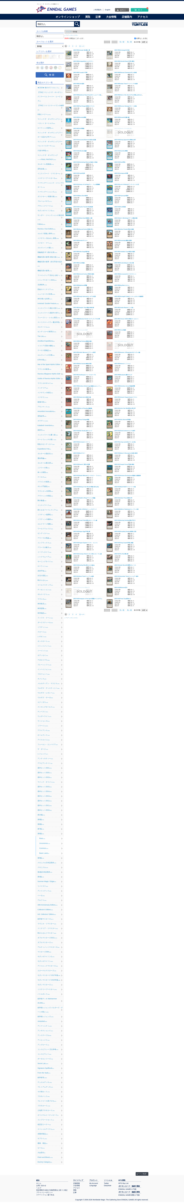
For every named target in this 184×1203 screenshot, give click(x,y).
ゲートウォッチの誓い (47, 439)
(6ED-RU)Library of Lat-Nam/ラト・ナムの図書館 (86, 184)
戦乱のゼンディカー (46, 444)
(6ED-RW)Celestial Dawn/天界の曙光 (124, 61)
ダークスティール (45, 622)
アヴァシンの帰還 (45, 496)
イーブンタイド (44, 552)
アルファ (42, 900)
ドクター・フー (45, 243)
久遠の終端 (43, 150)
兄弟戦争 (42, 285)
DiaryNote (107, 1185)
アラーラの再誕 (44, 538)
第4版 (41, 877)
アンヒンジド (44, 1040)
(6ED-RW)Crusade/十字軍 (80, 72)
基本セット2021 (45, 768)
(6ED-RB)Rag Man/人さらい (121, 285)
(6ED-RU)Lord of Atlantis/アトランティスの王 (126, 184)
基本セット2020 (45, 772)
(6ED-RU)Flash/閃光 (119, 162)
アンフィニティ (45, 1026)
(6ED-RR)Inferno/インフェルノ (122, 363)
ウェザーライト (44, 716)
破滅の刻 (42, 402)
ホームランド (44, 735)
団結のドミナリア (45, 289)
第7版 (41, 829)
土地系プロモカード (46, 1110)
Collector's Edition (45, 909)
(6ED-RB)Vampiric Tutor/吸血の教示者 (83, 307)
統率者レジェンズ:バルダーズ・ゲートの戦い (50, 1010)
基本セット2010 (45, 810)
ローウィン (43, 566)
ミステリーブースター (47, 989)
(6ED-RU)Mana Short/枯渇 (80, 195)
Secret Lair (43, 1063)
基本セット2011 (45, 805)
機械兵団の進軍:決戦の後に (49, 257)
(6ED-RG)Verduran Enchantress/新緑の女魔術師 (127, 475)
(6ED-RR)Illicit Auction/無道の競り (82, 363)
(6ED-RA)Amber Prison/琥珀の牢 (123, 498)
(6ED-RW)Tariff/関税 (78, 128)
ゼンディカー (44, 533)
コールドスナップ (45, 585)
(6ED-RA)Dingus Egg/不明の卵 (81, 531)
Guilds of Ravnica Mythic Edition (50, 378)
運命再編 (42, 458)
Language (93, 1185)
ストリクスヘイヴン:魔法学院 (50, 322)
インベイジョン (44, 669)
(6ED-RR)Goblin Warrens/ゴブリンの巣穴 (84, 352)
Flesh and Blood (45, 1157)
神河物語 (42, 613)
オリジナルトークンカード (48, 1115)
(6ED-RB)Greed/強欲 (79, 263)
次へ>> (81, 46)
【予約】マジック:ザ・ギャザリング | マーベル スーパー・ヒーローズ (50, 96)
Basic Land (44, 853)
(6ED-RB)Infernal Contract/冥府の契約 (83, 274)
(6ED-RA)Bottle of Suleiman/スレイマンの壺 (126, 509)
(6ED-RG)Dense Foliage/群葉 (81, 419)
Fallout (41, 224)
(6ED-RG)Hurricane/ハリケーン (81, 442)
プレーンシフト (44, 665)
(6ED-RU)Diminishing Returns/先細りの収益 (85, 162)
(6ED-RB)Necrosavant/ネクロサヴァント (125, 274)
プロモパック (44, 1096)
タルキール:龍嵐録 (46, 164)
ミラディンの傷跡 (45, 519)
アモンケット (44, 407)
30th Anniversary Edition (48, 905)
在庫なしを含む (142, 38)
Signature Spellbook (46, 1068)
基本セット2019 (45, 777)
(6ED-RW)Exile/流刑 (78, 83)
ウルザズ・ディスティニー (48, 688)
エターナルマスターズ (47, 970)
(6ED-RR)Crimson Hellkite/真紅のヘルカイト (126, 318)
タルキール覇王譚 (45, 463)
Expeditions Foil (44, 449)
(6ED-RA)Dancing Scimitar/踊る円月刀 (124, 520)
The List (42, 336)
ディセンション (44, 590)
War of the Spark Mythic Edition (50, 364)
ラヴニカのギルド (45, 383)
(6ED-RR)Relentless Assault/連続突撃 (124, 386)
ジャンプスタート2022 (47, 280)
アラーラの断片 (44, 547)
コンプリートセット (46, 1120)
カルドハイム (44, 327)
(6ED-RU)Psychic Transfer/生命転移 (83, 206)
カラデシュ (43, 421)
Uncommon (44, 843)
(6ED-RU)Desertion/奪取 (121, 151)
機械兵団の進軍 (45, 271)
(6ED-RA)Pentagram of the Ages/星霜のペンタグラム (87, 598)
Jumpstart (42, 1021)
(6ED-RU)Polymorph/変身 (121, 195)
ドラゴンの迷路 (44, 482)
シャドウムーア (44, 557)
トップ (68, 32)
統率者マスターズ (45, 919)
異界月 (41, 430)
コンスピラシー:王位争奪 (48, 1049)
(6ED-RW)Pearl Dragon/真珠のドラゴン (84, 106)
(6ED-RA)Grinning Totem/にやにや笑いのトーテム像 (87, 554)
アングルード (43, 1045)
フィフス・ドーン (45, 618)
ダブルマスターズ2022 (47, 938)
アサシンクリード (45, 206)
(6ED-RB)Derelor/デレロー (80, 240)
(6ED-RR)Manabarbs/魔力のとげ (123, 374)
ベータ (41, 895)
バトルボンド (44, 994)
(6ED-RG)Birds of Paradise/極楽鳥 (82, 408)
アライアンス (44, 730)
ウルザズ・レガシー (46, 693)
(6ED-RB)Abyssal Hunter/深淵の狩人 (83, 229)
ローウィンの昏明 (45, 128)
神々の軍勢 (43, 472)
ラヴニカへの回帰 (45, 491)
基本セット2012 (45, 801)
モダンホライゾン (45, 961)
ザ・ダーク (43, 749)
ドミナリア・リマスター (48, 928)
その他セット (44, 1092)
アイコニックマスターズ (48, 966)
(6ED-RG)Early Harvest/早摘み (122, 419)
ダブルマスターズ (45, 942)
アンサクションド (45, 1031)
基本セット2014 (45, 791)
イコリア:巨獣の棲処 (46, 346)
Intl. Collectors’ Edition (47, 914)
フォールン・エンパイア (48, 744)
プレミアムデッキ (45, 1087)
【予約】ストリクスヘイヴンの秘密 (51, 107)
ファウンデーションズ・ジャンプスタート (51, 185)
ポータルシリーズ (45, 1059)
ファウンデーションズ (47, 192)
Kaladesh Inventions (46, 425)
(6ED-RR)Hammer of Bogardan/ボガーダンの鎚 (127, 352)
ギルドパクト (44, 594)
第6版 (41, 833)
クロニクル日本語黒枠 (47, 863)
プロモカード (44, 1106)
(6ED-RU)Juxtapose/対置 (121, 173)
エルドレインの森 (45, 248)
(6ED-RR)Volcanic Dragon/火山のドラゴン (125, 397)
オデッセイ (43, 655)
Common (43, 848)
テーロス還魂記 (44, 350)
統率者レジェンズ (45, 1016)
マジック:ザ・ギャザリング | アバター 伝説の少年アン (50, 135)
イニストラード (44, 505)
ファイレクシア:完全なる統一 (50, 275)
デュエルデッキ (45, 1082)
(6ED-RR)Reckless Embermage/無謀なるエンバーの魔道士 (89, 386)
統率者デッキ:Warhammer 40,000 (47, 1001)
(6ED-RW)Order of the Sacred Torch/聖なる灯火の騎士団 (129, 95)
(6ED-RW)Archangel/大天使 (121, 50)
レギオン (42, 636)
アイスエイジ (44, 740)
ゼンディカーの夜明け (47, 332)
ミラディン (43, 627)
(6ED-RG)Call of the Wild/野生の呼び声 (124, 408)
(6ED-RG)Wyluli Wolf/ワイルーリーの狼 (125, 486)
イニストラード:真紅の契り (49, 308)
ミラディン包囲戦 (45, 514)
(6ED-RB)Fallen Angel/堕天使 (81, 251)
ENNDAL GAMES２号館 (127, 1189)
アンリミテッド (44, 891)
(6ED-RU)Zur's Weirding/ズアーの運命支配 (125, 218)
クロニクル (43, 867)
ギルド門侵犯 (44, 486)
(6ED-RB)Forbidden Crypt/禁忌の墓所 (124, 251)
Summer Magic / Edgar (47, 881)
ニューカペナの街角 (46, 294)
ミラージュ (43, 726)
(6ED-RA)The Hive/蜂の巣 (121, 554)
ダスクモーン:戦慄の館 (47, 196)
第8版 (41, 824)
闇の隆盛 (42, 500)
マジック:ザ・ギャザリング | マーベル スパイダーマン (50, 144)
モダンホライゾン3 (46, 210)
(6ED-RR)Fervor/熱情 (120, 330)
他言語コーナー (44, 1124)
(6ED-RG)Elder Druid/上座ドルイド (82, 430)
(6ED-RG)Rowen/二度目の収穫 (81, 464)
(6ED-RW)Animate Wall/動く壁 (81, 50)
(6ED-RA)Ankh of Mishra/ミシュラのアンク (85, 509)
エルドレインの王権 (46, 355)
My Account (93, 1183)
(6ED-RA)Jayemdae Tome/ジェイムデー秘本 (126, 576)
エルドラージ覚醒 (45, 524)
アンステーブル (44, 1035)
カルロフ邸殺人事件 (46, 233)
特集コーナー (44, 114)
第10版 (41, 815)
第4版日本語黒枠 (45, 872)
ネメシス (42, 679)
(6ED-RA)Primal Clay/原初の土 (122, 598)
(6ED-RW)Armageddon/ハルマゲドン (83, 61)
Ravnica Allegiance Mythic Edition (50, 374)
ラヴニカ (42, 599)
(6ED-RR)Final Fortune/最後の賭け (82, 341)
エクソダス (43, 702)
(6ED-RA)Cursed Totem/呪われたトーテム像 (85, 520)
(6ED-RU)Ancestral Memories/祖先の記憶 (84, 139)
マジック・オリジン (46, 782)
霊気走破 (42, 169)
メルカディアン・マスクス (48, 683)
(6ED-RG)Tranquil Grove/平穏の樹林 (124, 464)
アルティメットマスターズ (48, 947)
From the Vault (44, 1073)
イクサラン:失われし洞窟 (48, 238)
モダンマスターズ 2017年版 (49, 975)
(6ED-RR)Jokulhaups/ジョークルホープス (84, 374)
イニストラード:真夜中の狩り (50, 313)
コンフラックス (44, 543)
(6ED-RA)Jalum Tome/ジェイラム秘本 (83, 576)
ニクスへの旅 (44, 468)
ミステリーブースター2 (47, 178)
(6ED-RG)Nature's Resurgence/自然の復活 (126, 453)
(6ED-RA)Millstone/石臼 (120, 587)
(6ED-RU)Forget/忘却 (79, 173)
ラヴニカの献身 (44, 369)
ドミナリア (43, 388)
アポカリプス (44, 660)
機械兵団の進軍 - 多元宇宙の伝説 (50, 264)
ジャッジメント (44, 646)
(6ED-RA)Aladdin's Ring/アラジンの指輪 (84, 498)
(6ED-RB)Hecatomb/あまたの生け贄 (124, 263)
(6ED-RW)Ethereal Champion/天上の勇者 (125, 72)
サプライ (42, 1138)
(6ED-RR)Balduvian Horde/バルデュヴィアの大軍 (86, 318)
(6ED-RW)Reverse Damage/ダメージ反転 (125, 106)
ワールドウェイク (45, 529)
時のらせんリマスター (47, 933)
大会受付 (41, 1153)
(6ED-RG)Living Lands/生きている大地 (124, 442)
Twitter (106, 1183)
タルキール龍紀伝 (45, 453)
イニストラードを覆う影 (48, 435)
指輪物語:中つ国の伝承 (47, 252)
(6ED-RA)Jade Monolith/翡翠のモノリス (125, 565)
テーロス (42, 477)
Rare (42, 838)
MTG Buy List (123, 1183)
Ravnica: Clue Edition (47, 229)
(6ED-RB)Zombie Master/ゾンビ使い (124, 307)
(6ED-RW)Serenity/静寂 (79, 117)
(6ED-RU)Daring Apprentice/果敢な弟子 (125, 139)
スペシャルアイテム (46, 1129)
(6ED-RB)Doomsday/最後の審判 (123, 240)
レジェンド (43, 754)
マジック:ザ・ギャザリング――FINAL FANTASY (48, 157)
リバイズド (43, 886)
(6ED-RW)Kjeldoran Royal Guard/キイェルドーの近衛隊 (88, 95)
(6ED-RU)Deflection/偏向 (80, 151)
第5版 (41, 858)
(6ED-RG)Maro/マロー (79, 453)
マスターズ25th (44, 952)
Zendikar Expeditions (46, 341)
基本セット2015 (45, 787)
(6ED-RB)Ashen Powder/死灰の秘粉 (124, 229)
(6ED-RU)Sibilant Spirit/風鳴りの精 (82, 218)
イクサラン (43, 397)
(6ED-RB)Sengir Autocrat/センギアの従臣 (84, 296)
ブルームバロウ (45, 201)
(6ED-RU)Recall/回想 (120, 206)
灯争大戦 (42, 360)
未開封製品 (43, 1134)
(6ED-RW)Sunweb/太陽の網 (121, 117)
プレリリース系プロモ (47, 1101)
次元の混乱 (43, 575)
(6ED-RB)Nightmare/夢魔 (80, 285)
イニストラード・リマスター (49, 173)
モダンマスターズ (45, 985)
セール (41, 1148)
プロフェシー (44, 674)
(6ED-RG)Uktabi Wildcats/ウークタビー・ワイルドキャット (89, 475)
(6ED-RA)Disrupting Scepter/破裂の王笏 (125, 531)
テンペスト (43, 712)
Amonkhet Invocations (46, 411)
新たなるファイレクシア (48, 510)
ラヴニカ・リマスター (47, 924)
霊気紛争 (42, 416)
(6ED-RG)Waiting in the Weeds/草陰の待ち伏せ (86, 486)
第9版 (41, 819)
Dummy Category (45, 1162)
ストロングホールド (46, 707)
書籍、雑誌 (42, 1143)
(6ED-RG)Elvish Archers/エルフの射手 (124, 430)
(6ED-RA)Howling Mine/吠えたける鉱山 (84, 565)
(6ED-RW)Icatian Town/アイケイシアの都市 (126, 83)
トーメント (43, 651)
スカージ (42, 632)
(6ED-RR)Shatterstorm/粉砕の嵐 (82, 397)
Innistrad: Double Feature (48, 303)
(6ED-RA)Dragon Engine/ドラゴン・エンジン (85, 542)
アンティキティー (45, 758)
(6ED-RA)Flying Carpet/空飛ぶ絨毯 (123, 542)
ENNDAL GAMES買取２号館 (129, 1195)
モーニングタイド (45, 561)
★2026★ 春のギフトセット (48, 88)
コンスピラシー (44, 1054)
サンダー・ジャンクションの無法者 (51, 217)
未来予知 (42, 571)
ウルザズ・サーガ (45, 697)
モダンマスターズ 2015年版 (49, 980)
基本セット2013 (45, 796)
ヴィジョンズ (44, 721)
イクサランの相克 (45, 392)
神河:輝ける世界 (45, 299)
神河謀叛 (42, 608)
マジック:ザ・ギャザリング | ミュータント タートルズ (50, 121)
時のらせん (43, 580)
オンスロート (44, 641)
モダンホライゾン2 (46, 956)
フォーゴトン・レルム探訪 (49, 317)
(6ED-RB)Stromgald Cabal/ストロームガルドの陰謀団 (128, 296)
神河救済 (42, 604)
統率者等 (42, 1077)
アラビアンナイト (45, 763)
